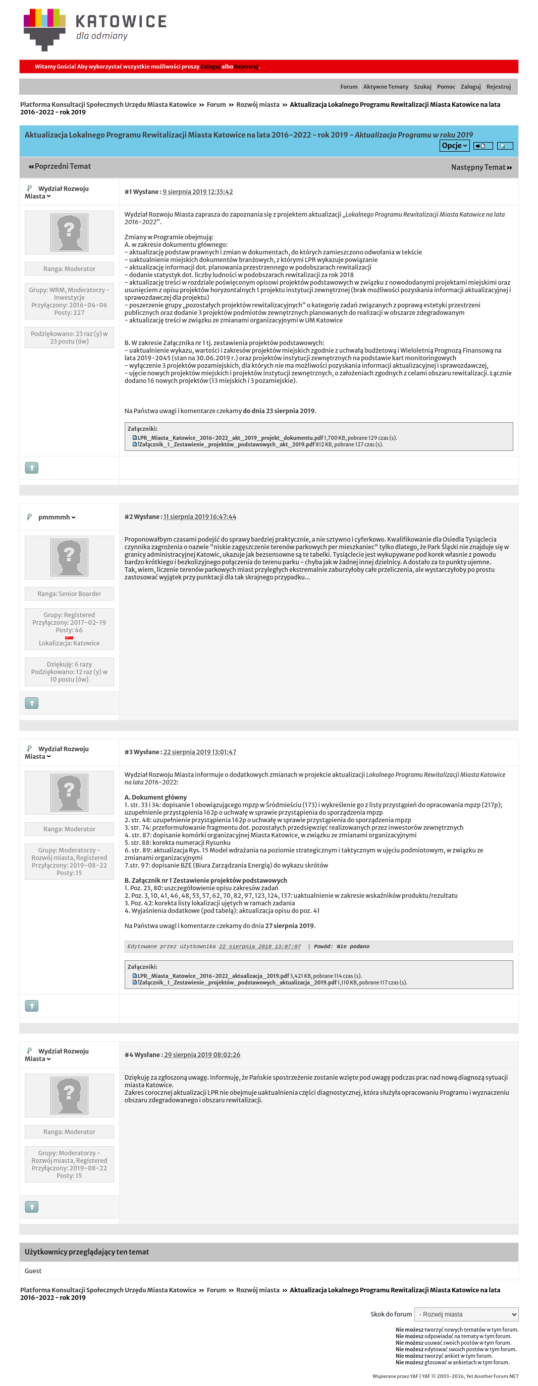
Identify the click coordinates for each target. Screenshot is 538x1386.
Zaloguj (210, 66)
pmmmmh (54, 517)
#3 (129, 752)
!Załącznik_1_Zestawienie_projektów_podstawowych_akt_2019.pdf (226, 444)
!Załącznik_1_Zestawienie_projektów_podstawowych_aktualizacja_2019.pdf (237, 984)
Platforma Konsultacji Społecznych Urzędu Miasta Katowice (108, 104)
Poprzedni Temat (63, 166)
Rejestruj (246, 66)
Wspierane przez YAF (395, 1378)
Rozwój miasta (258, 104)
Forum (349, 86)
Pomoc (446, 86)
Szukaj (423, 86)
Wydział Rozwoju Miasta (57, 192)
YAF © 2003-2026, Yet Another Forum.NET (470, 1378)
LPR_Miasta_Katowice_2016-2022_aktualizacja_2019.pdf (213, 977)
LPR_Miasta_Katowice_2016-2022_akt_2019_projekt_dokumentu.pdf (230, 438)
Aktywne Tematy (385, 86)
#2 (129, 516)
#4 (129, 1056)
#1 (128, 191)
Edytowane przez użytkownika (172, 947)
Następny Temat (478, 167)
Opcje (452, 145)
